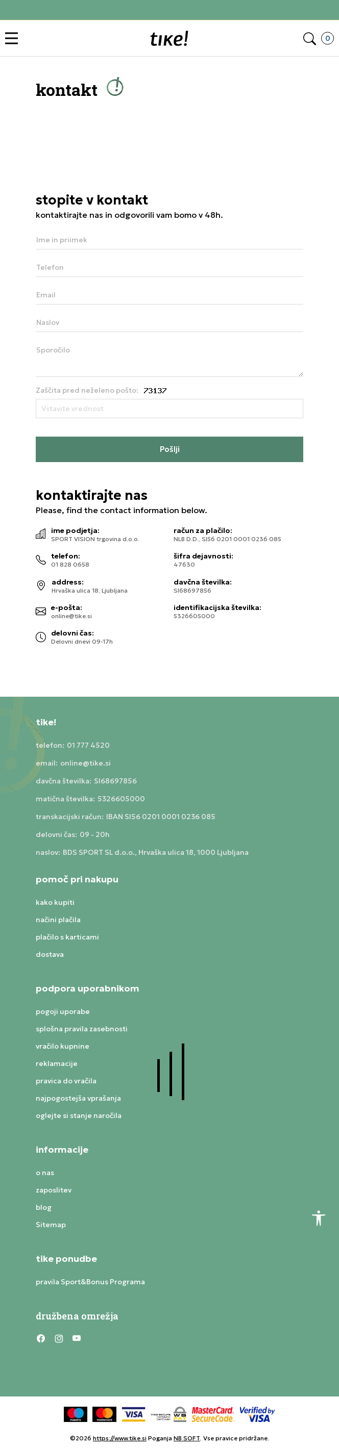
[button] (14, 38)
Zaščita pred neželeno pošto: (87, 390)
